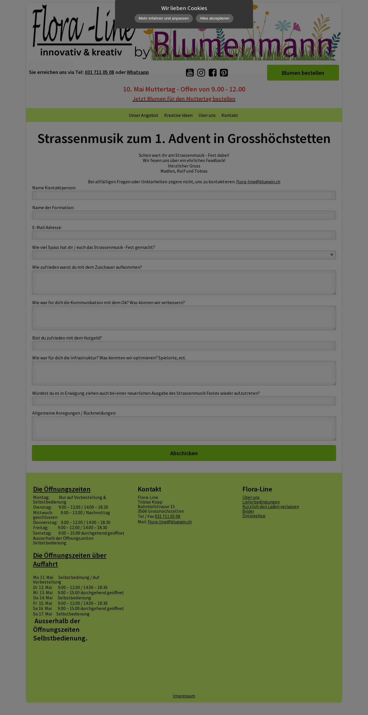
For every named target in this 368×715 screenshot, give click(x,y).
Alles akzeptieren (215, 18)
